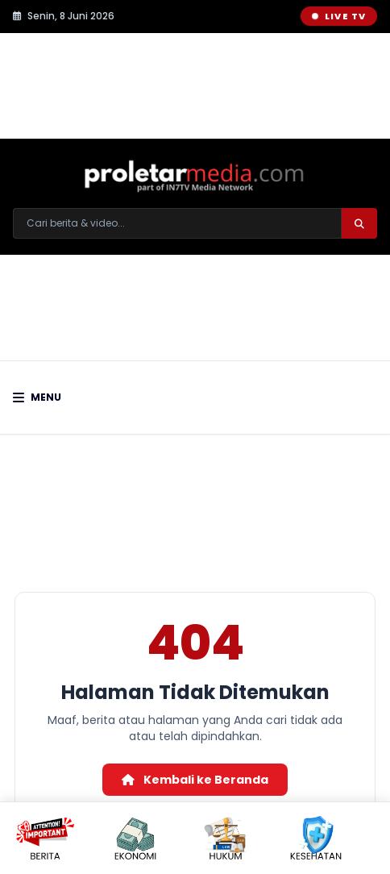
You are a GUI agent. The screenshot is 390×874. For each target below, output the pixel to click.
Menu (37, 397)
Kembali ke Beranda (195, 780)
